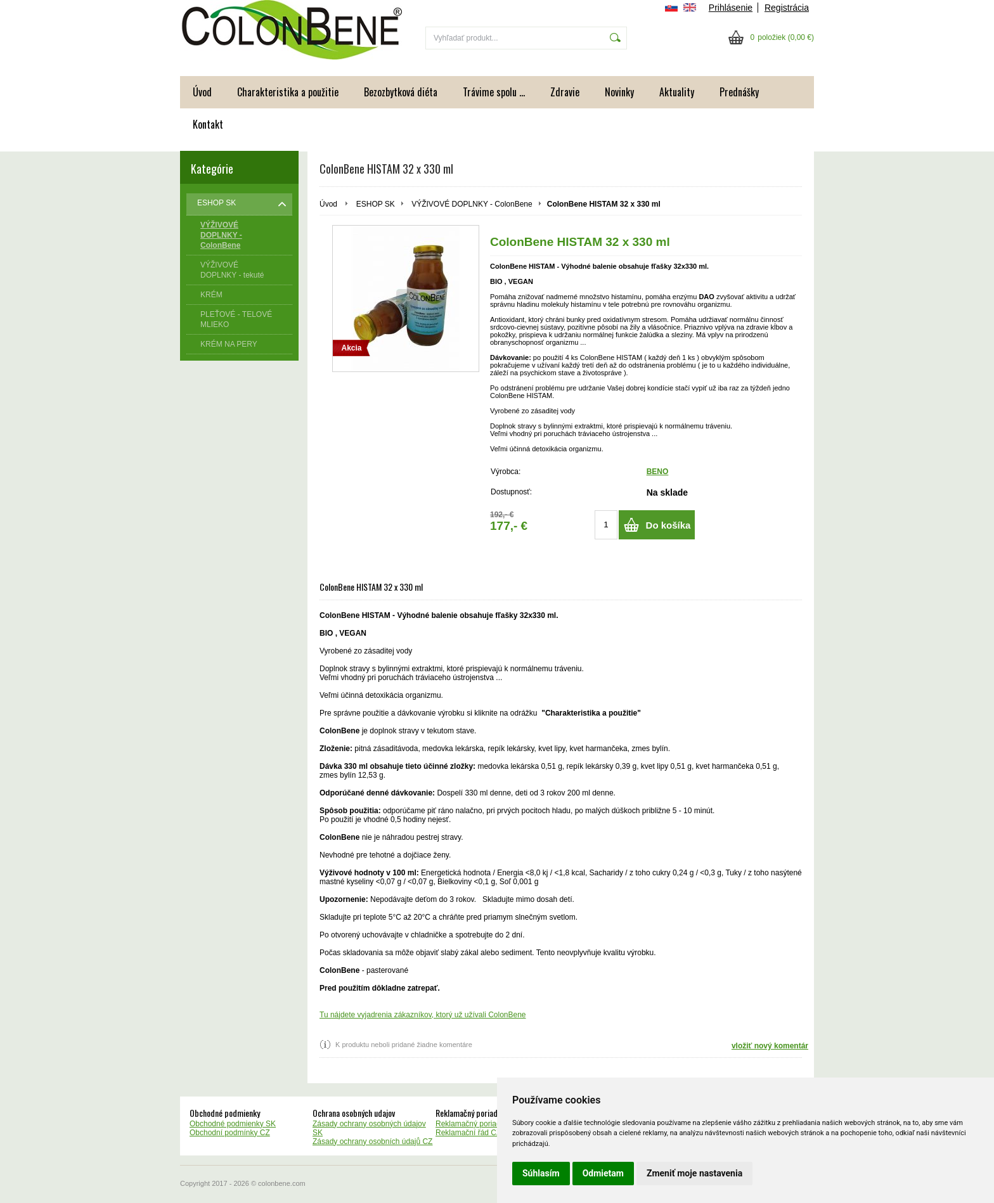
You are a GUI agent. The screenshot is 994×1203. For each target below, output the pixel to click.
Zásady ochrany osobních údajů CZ (372, 1141)
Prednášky (739, 92)
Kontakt (208, 124)
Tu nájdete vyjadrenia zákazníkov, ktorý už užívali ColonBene (423, 1014)
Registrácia (787, 8)
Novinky (619, 92)
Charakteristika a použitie (288, 92)
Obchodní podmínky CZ (230, 1132)
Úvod (202, 92)
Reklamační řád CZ (468, 1132)
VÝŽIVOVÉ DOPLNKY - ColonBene (471, 204)
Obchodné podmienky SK (233, 1123)
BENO (658, 471)
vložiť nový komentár (770, 1045)
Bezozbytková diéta (400, 92)
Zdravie (564, 92)
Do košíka (668, 525)
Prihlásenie (730, 8)
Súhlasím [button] (541, 1173)
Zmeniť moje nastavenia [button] (694, 1173)
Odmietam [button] (603, 1173)
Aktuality (676, 92)
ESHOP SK (375, 204)
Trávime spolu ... (494, 92)
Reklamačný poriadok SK (478, 1123)
